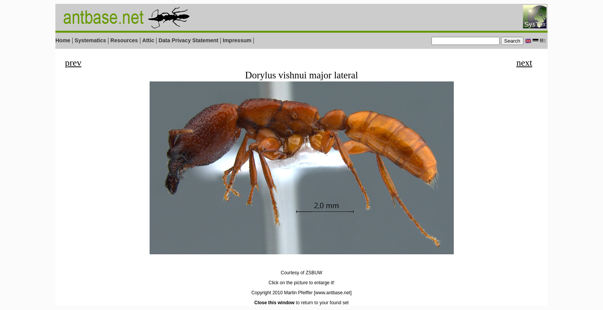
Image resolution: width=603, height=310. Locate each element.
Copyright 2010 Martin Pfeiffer (282, 292)
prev (73, 63)
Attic (148, 40)
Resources (124, 40)
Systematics (90, 40)
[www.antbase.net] (332, 292)
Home (62, 40)
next (524, 63)
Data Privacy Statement (188, 40)
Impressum (237, 40)
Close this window (274, 302)
